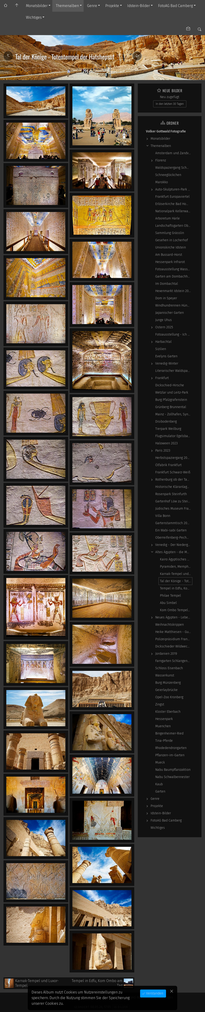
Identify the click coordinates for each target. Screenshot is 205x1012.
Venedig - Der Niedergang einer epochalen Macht (173, 545)
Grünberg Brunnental (170, 407)
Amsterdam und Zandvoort (173, 153)
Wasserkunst (164, 675)
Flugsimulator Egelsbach (173, 436)
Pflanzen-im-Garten (169, 755)
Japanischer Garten (169, 313)
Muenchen (163, 726)
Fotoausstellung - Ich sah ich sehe (173, 334)
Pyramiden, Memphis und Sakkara (176, 567)
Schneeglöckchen (168, 175)
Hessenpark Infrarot (170, 262)
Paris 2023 (162, 451)
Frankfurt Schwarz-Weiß (172, 472)
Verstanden (154, 993)
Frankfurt (162, 378)
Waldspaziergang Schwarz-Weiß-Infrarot (173, 168)
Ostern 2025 (164, 327)
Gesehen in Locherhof (171, 240)
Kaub (159, 784)
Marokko (161, 182)
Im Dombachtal (166, 284)
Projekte (112, 6)
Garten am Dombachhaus (173, 276)
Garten (160, 791)
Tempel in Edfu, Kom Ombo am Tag (176, 588)
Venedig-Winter (166, 363)
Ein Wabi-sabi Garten (171, 530)
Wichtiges (34, 17)
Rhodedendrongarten (171, 748)
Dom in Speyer (166, 298)
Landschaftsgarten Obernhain (173, 226)
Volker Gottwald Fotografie (166, 131)
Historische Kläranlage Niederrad (173, 487)
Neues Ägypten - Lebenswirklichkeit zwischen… (173, 617)
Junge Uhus (163, 320)
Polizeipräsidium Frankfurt (173, 639)
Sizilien (160, 349)
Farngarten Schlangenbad (173, 661)
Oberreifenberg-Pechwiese (173, 538)
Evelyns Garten (166, 356)
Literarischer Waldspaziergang (173, 371)
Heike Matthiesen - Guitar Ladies (173, 632)
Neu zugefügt (169, 97)
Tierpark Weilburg (168, 429)
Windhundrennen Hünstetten (173, 305)
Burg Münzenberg (168, 683)
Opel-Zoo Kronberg (169, 697)
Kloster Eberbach (167, 712)
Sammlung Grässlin (169, 233)
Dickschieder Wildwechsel (173, 646)
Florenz (160, 160)
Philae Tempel (170, 596)
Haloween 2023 (166, 443)
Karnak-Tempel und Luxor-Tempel (176, 574)
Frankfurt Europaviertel (172, 197)
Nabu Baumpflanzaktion (173, 770)
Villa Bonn (162, 516)
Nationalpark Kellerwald (173, 211)
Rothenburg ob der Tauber (173, 480)
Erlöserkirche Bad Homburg (173, 204)
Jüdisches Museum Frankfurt (173, 509)
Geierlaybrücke (166, 690)
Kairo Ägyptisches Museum (176, 559)
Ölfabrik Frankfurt (168, 465)
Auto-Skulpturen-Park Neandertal (173, 189)
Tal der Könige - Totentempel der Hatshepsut (176, 581)
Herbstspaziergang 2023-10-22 (173, 458)
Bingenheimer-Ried (169, 733)
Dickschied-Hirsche (169, 385)
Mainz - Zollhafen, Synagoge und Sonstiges (173, 414)
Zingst (159, 704)
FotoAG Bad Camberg (175, 6)
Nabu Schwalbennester (172, 777)
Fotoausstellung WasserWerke (173, 269)
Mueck (160, 762)
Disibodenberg (166, 422)
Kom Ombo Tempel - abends (176, 610)
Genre (92, 6)
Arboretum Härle (167, 218)
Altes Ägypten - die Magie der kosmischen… (173, 552)
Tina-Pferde (164, 741)
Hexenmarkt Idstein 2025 (173, 291)
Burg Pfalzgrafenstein (171, 400)
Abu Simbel (168, 603)
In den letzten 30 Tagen (170, 104)
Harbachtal (163, 342)
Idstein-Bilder (138, 6)
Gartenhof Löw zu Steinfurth (173, 501)
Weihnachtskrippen (169, 625)
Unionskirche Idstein (170, 247)
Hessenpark (164, 719)
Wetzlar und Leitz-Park (171, 393)
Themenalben (67, 6)
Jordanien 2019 (166, 654)
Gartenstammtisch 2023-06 (173, 523)
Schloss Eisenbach (169, 668)
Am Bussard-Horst (168, 255)
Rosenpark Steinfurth (171, 494)
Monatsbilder (37, 6)
